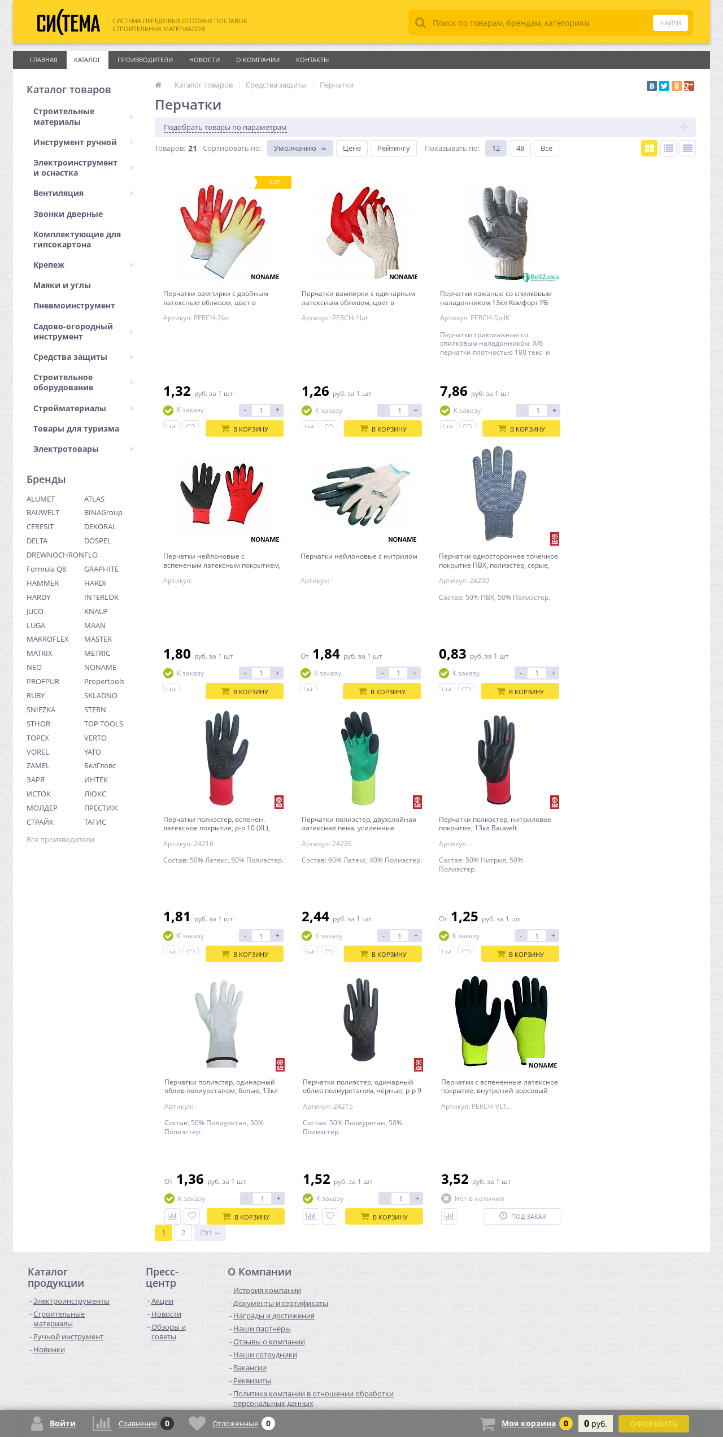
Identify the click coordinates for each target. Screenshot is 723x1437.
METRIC (97, 653)
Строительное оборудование (83, 382)
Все (546, 148)
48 (520, 148)
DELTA (37, 540)
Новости (204, 59)
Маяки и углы (62, 285)
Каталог (87, 59)
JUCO (35, 611)
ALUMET (41, 499)
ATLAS (94, 499)
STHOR (38, 723)
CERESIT (40, 526)
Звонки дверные (68, 213)
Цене (352, 148)
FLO (91, 555)
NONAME (100, 667)
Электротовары (83, 448)
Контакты (312, 59)
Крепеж (83, 264)
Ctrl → (210, 1034)
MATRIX (40, 653)
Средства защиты (83, 356)
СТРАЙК (40, 822)
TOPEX (38, 738)
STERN (95, 709)
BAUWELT (43, 512)
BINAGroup (103, 512)
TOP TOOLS (103, 723)
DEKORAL (100, 526)
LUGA (36, 625)
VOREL (38, 752)
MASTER (98, 639)
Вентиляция (83, 193)
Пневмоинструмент (74, 305)
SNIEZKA (41, 709)
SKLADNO (100, 695)
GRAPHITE (101, 569)
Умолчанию (295, 148)
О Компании (258, 59)
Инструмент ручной (83, 142)
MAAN (95, 625)
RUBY (36, 695)
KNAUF (96, 611)
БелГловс (100, 765)
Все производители (60, 839)
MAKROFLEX (48, 639)
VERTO (95, 738)
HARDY (38, 597)
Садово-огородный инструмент (83, 331)
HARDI (95, 583)
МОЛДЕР (42, 808)
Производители (145, 59)
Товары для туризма (76, 428)
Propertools (104, 681)
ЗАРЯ (36, 779)
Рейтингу (393, 148)
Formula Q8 (46, 569)
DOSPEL (97, 540)
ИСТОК (39, 794)
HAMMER (43, 583)
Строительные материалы (83, 116)
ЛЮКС (95, 794)
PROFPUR (43, 681)
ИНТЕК (96, 779)
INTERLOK (101, 597)
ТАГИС (95, 822)
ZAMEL (38, 765)
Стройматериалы (83, 408)
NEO (34, 667)
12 (496, 148)
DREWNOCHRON (55, 555)
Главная (44, 59)
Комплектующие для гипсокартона (77, 239)
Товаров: (170, 148)
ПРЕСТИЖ (101, 808)
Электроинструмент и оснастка (83, 167)
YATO (92, 752)
